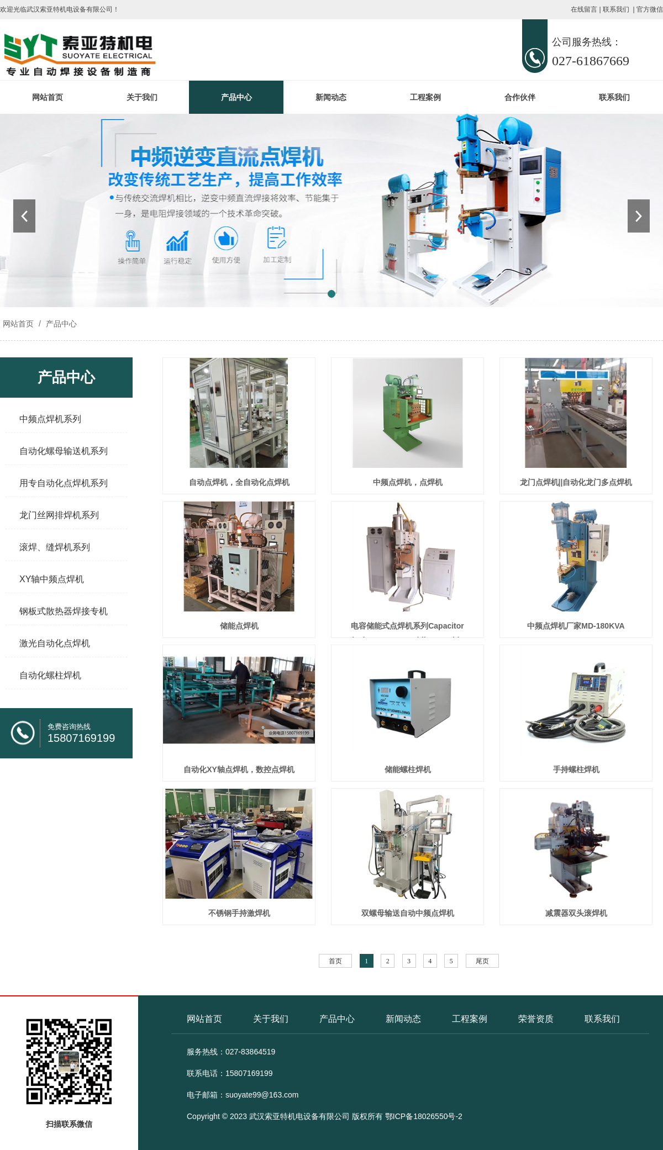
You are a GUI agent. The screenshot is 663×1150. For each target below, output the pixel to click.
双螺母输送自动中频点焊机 (407, 913)
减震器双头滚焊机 (576, 913)
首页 (335, 961)
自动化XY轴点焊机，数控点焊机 (238, 769)
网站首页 (47, 97)
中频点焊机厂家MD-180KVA (575, 625)
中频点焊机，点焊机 (408, 482)
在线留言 (584, 9)
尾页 (482, 961)
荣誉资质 (536, 1019)
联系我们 (616, 9)
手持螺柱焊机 (576, 769)
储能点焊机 (239, 625)
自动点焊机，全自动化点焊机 (239, 482)
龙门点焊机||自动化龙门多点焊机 (576, 482)
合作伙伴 (519, 97)
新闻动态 (330, 97)
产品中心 (236, 97)
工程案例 (425, 97)
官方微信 (649, 9)
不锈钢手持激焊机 (239, 913)
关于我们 (142, 97)
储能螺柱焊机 (408, 769)
